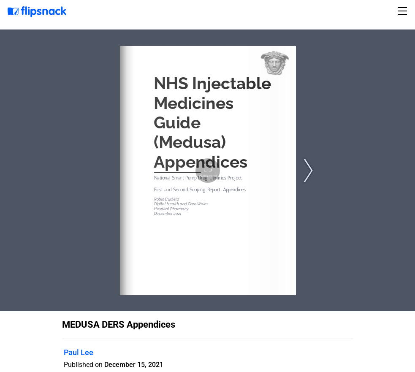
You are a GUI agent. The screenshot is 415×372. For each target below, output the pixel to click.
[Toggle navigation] (403, 11)
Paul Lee (78, 352)
